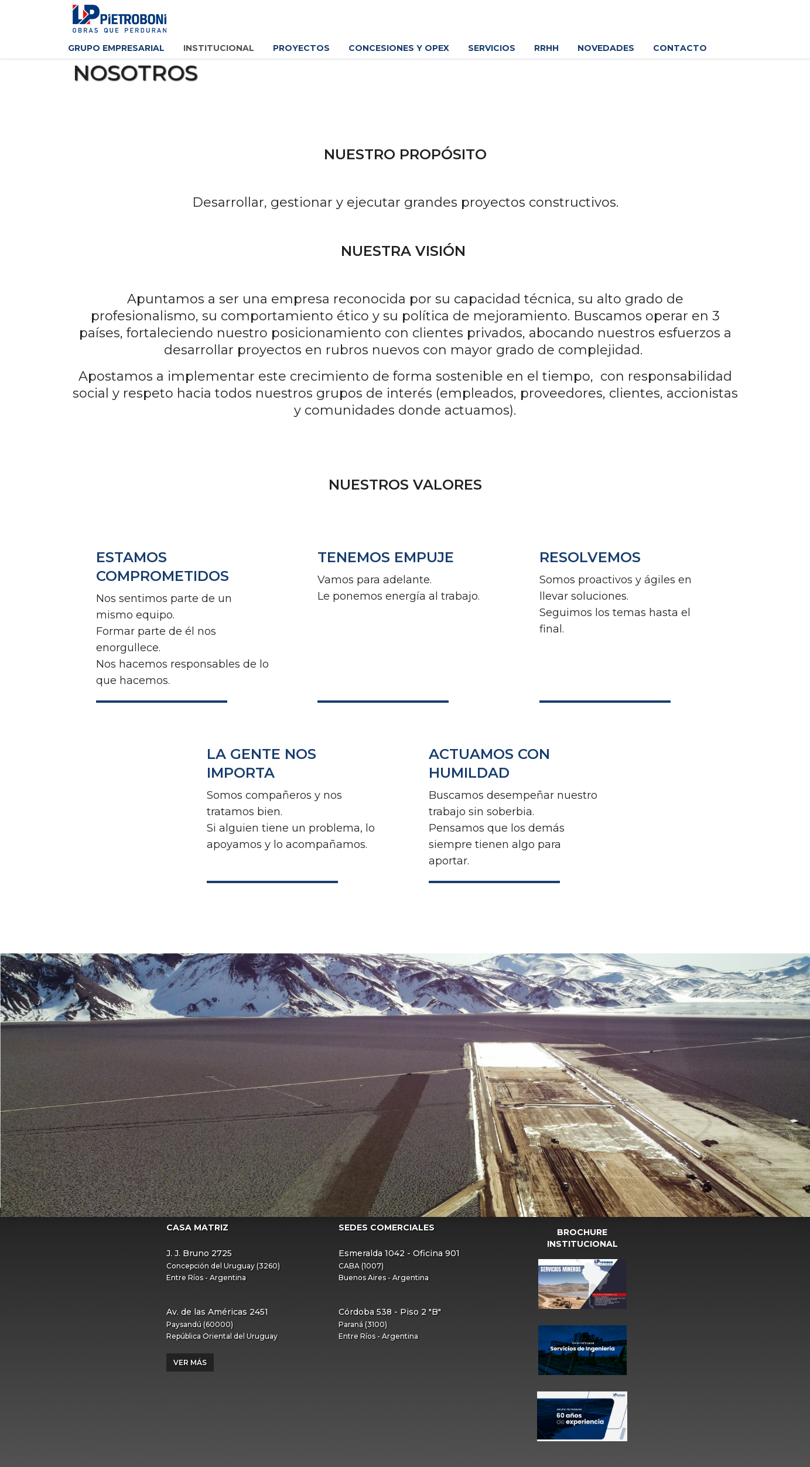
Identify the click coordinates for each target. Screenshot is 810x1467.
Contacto (680, 48)
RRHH (546, 48)
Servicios (491, 48)
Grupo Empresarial (116, 48)
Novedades (605, 48)
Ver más (190, 1362)
